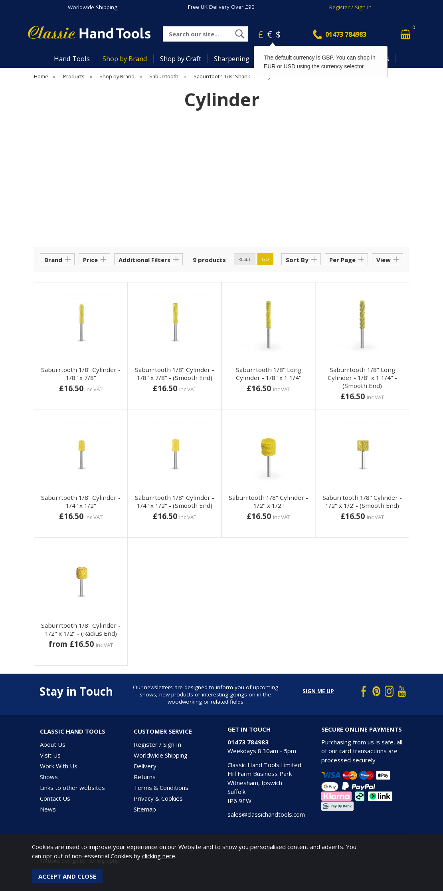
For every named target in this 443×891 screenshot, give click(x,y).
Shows (49, 777)
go (265, 259)
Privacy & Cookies (158, 798)
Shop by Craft (180, 58)
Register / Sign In (350, 7)
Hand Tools (72, 58)
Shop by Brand (125, 58)
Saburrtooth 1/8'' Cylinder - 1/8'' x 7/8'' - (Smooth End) (174, 374)
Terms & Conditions (161, 788)
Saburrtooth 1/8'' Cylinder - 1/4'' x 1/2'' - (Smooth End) (174, 501)
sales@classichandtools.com (266, 814)
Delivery (145, 766)
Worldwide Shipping (92, 7)
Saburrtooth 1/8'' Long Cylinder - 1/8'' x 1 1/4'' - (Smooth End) (362, 378)
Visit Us (50, 755)
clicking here (158, 856)
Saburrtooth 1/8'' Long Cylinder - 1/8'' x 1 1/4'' (268, 374)
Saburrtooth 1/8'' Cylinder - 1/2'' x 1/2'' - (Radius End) (81, 629)
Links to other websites (72, 788)
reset (244, 259)
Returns (145, 777)
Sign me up (318, 691)
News (48, 809)
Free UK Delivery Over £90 (221, 6)
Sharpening (231, 58)
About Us (52, 744)
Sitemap (145, 809)
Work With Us (58, 766)
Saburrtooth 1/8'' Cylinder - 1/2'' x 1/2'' (268, 501)
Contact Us (55, 798)
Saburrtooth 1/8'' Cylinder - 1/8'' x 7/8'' (81, 374)
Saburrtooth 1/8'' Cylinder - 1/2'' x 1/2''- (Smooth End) (362, 501)
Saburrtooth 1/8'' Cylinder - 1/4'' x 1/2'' (81, 501)
